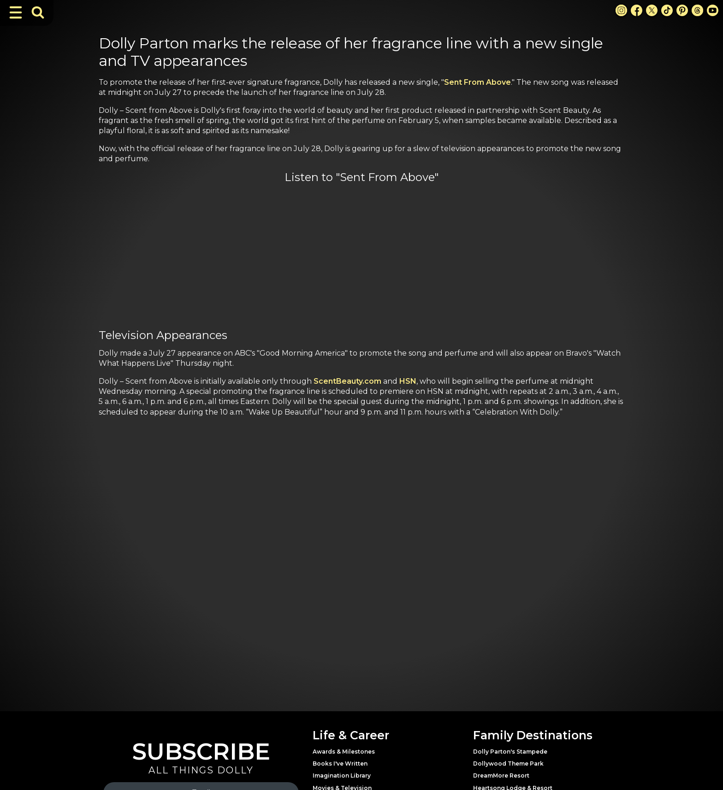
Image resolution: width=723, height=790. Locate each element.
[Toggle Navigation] (15, 12)
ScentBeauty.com (347, 381)
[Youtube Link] (712, 10)
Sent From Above (477, 82)
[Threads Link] (697, 10)
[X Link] (652, 10)
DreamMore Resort (501, 775)
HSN (407, 381)
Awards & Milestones (344, 751)
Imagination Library (342, 775)
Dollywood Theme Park (508, 763)
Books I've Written (340, 763)
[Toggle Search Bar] (37, 12)
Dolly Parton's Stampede (510, 751)
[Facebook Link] (636, 10)
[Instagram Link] (621, 10)
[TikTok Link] (667, 10)
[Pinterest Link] (682, 10)
